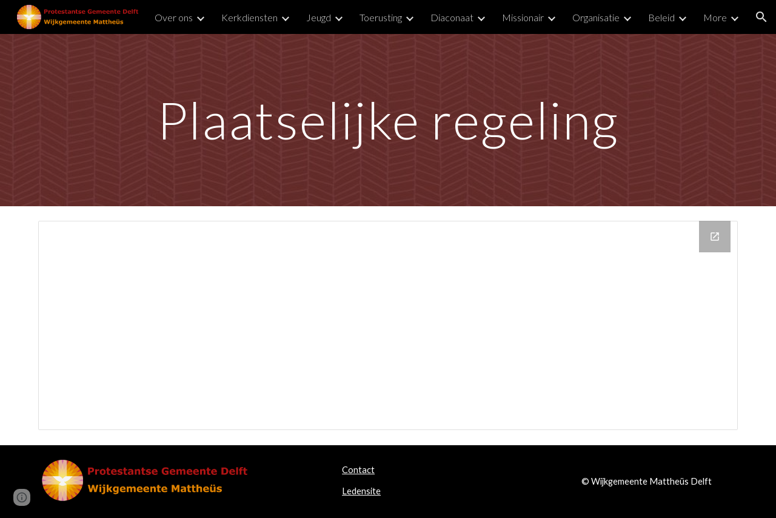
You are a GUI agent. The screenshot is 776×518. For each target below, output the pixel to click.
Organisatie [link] (596, 17)
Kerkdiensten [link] (249, 17)
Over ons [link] (174, 17)
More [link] (715, 17)
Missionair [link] (523, 17)
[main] (388, 119)
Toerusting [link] (381, 17)
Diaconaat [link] (451, 17)
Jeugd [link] (318, 17)
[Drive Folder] (388, 325)
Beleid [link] (661, 17)
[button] (761, 17)
